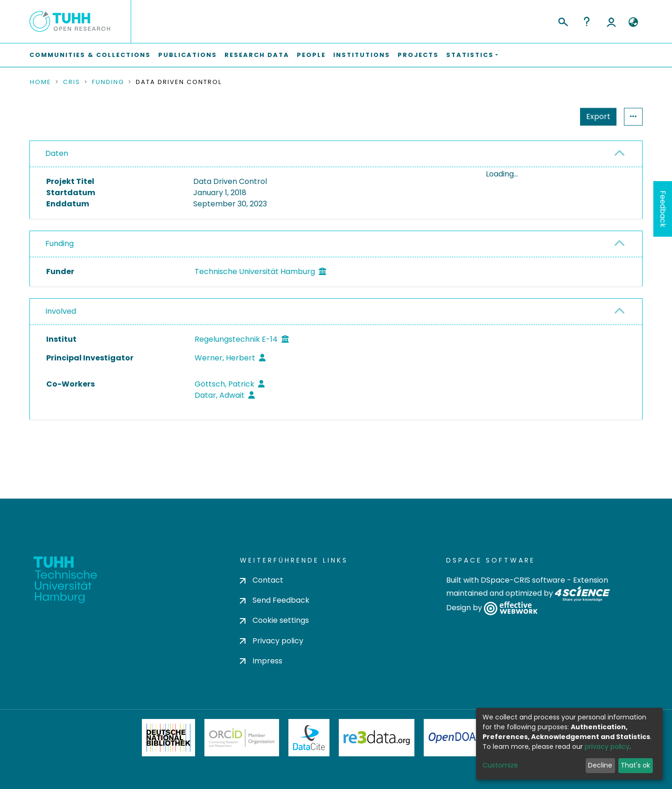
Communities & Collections (90, 54)
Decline (600, 765)
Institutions (361, 54)
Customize (500, 765)
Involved (60, 352)
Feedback (663, 208)
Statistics (595, 116)
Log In (611, 21)
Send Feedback (274, 600)
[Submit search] (562, 20)
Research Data (256, 54)
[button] (633, 22)
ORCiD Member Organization (241, 737)
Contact (261, 580)
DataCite (309, 737)
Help (586, 21)
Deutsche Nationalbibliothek (168, 738)
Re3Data (376, 737)
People (311, 54)
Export (552, 116)
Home (40, 82)
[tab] (336, 154)
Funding (108, 82)
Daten (56, 153)
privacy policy (607, 746)
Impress (261, 660)
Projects (418, 54)
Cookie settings (274, 620)
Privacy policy (271, 640)
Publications (187, 54)
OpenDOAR (455, 737)
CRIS (71, 82)
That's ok (635, 765)
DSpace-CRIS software (523, 580)
